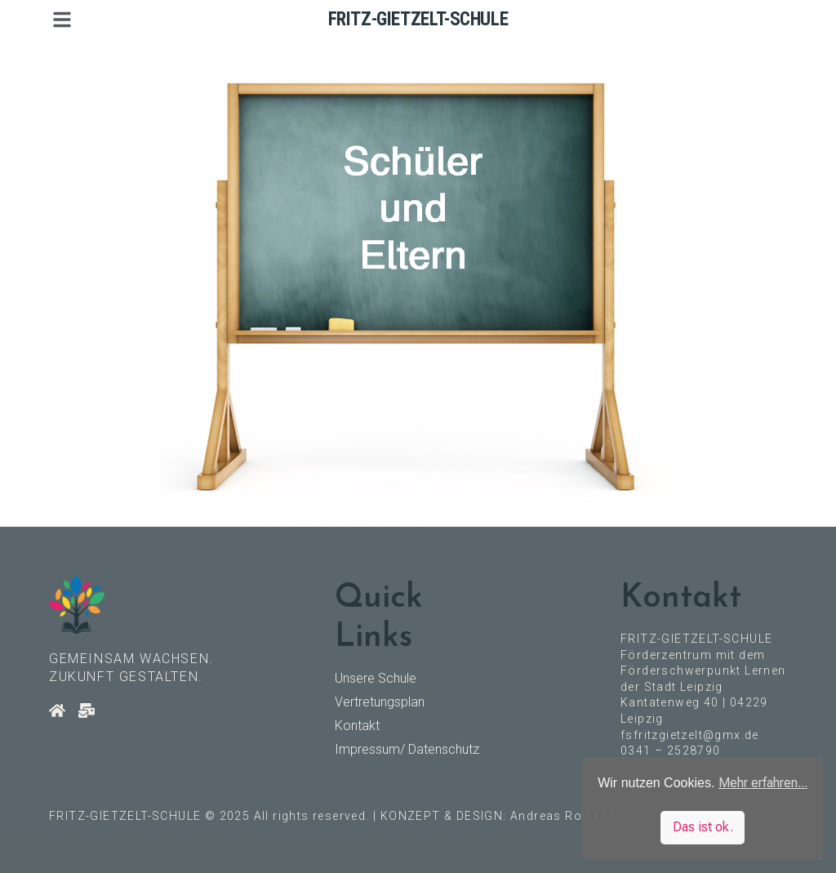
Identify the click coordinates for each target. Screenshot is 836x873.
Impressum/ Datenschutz (407, 749)
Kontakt (357, 725)
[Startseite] (57, 710)
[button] (62, 19)
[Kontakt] (86, 710)
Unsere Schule (375, 678)
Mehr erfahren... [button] (762, 783)
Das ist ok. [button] (703, 827)
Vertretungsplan (380, 702)
